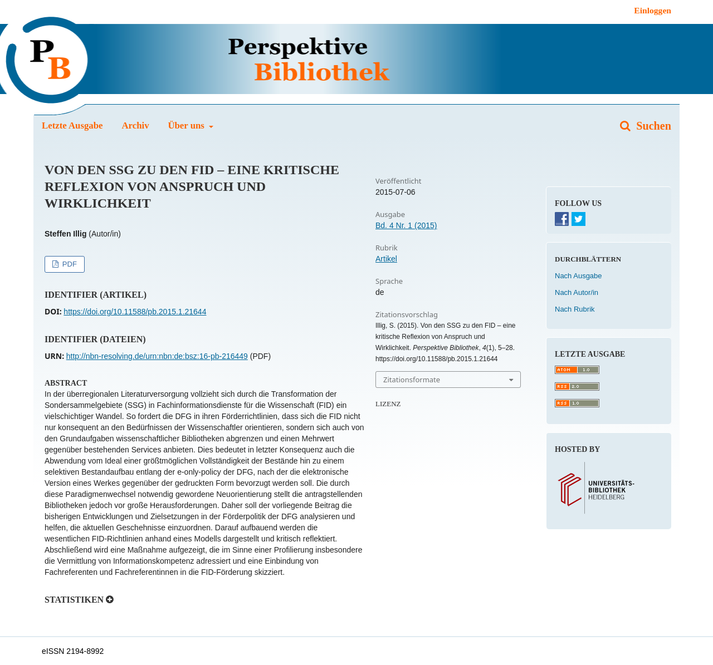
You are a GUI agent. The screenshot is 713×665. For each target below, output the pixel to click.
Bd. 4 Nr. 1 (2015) (406, 225)
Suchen (652, 126)
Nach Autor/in (576, 292)
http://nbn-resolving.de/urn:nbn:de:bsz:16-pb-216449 (157, 356)
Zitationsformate (411, 380)
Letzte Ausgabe (72, 125)
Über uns (187, 125)
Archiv (135, 125)
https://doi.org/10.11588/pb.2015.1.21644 (135, 311)
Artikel (386, 258)
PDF (68, 264)
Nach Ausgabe (578, 276)
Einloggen (652, 10)
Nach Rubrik (575, 309)
